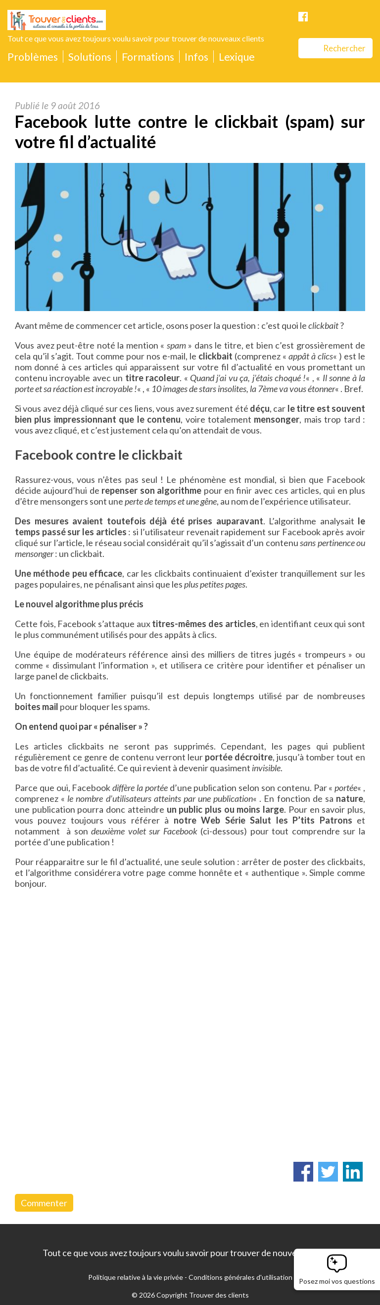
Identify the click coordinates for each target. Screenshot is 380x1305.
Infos (196, 56)
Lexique (237, 56)
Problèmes (32, 56)
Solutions (89, 56)
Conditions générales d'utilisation (240, 1277)
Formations (148, 56)
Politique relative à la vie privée (135, 1277)
